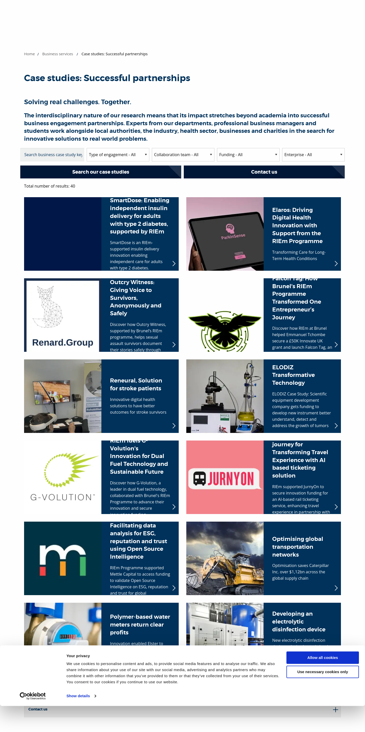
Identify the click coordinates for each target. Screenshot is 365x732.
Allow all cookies (322, 684)
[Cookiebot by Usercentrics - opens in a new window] (33, 722)
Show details (78, 722)
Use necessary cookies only (322, 698)
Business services (57, 53)
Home (29, 53)
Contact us (264, 172)
